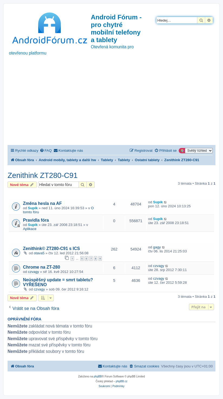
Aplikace (29, 229)
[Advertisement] (111, 104)
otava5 (39, 253)
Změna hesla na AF (42, 203)
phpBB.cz (121, 381)
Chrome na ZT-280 (41, 267)
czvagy (33, 272)
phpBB (98, 376)
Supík (33, 208)
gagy (157, 247)
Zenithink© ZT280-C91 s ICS (51, 248)
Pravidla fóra (36, 220)
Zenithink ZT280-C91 (43, 175)
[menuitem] (46, 150)
